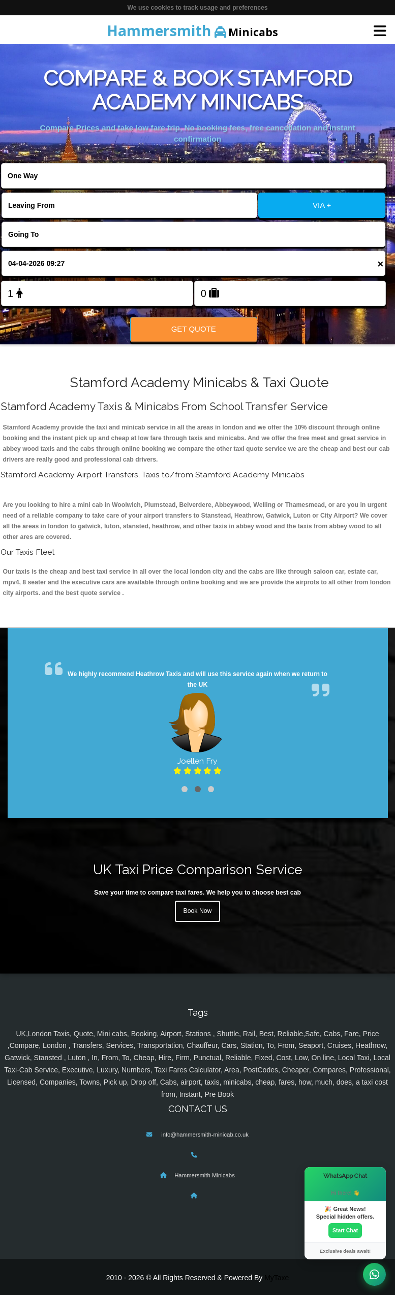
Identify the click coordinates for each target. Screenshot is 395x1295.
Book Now (198, 910)
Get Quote (193, 329)
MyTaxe (276, 1278)
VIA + (322, 205)
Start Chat (345, 1230)
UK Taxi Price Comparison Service (197, 869)
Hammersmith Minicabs (204, 1175)
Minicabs (192, 30)
